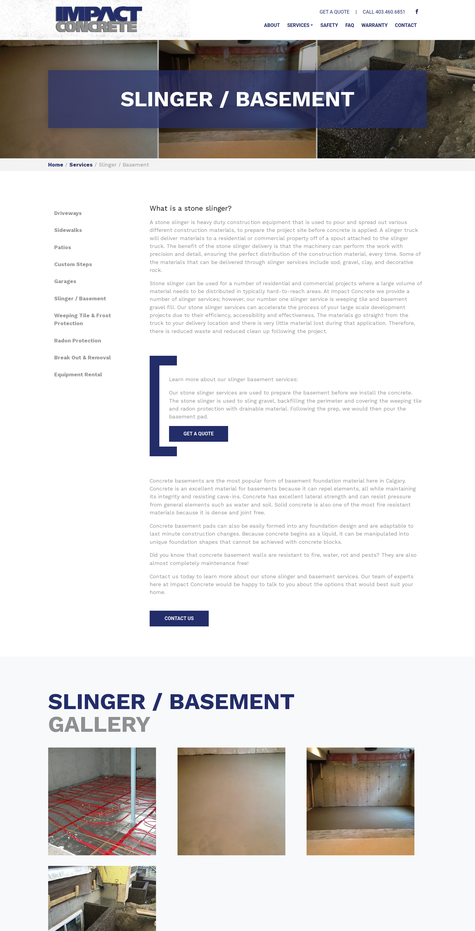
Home (55, 165)
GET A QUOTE (335, 12)
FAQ (349, 25)
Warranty (374, 25)
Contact (406, 25)
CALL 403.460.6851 (384, 12)
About (272, 25)
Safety (329, 25)
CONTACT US (179, 618)
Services (298, 25)
